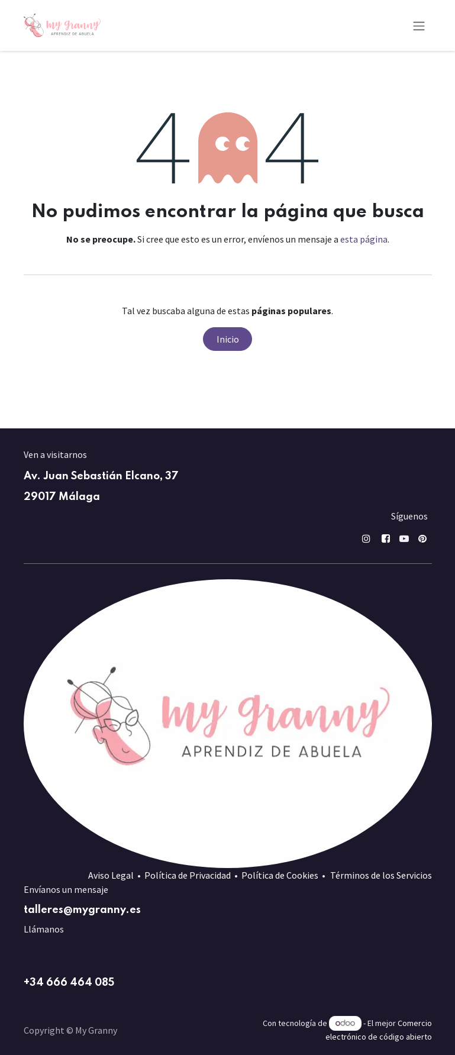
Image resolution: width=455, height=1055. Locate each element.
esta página (364, 239)
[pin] (422, 538)
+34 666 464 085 (69, 982)
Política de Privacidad (187, 875)
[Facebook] (386, 538)
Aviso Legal (111, 875)
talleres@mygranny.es (82, 910)
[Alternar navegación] (419, 25)
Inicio (228, 339)
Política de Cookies (279, 875)
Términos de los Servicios (381, 875)
